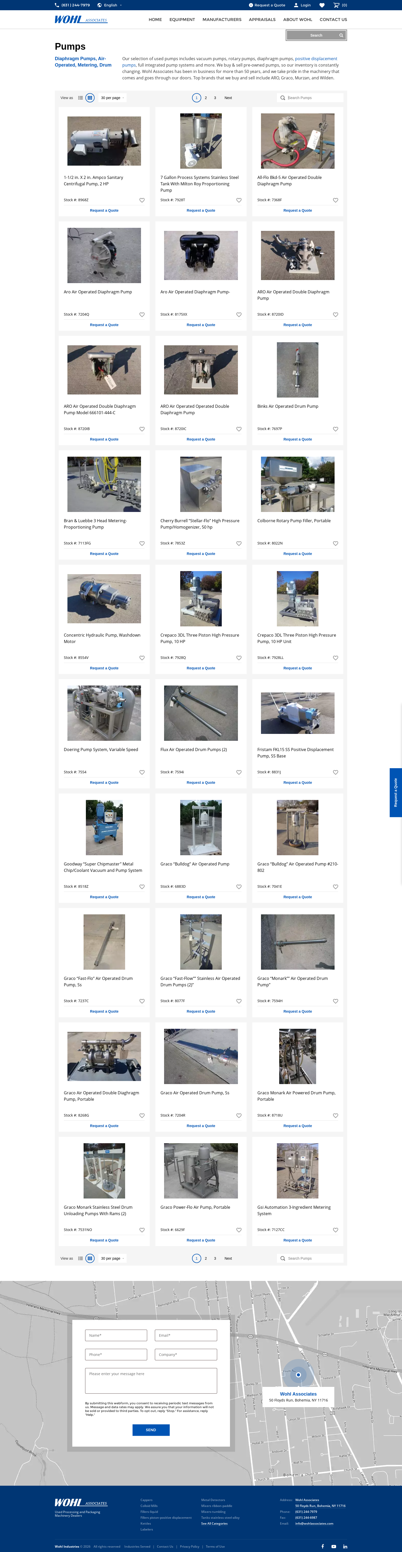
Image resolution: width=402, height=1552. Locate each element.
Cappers (146, 1500)
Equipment (182, 19)
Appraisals (262, 19)
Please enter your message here (116, 1374)
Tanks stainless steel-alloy (220, 1517)
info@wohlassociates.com (314, 1523)
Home (155, 19)
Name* (96, 1335)
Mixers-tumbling (213, 1512)
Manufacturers (222, 19)
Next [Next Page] (228, 98)
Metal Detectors (213, 1500)
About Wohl (297, 19)
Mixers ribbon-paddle (216, 1506)
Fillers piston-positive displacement (166, 1517)
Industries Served (137, 1546)
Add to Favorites (142, 200)
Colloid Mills (149, 1506)
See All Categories (214, 1523)
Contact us (333, 19)
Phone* (96, 1354)
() (344, 5)
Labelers (146, 1529)
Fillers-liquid (149, 1512)
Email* (165, 1335)
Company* (168, 1354)
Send (151, 1430)
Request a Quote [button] (104, 210)
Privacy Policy (189, 1546)
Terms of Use (215, 1546)
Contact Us (165, 1546)
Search (326, 35)
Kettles (145, 1523)
